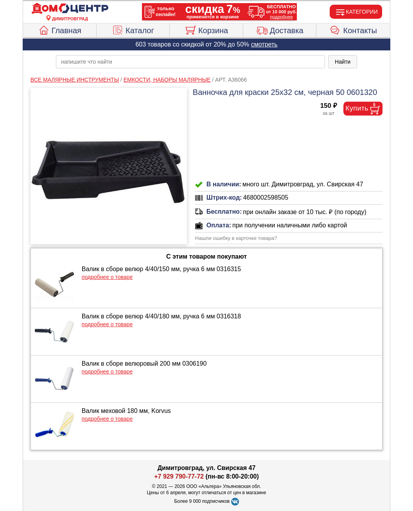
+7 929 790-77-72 (179, 476)
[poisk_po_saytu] (190, 61)
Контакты (353, 29)
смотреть (264, 44)
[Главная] (70, 8)
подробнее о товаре (107, 277)
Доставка (279, 29)
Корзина (206, 29)
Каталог (133, 29)
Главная (59, 29)
